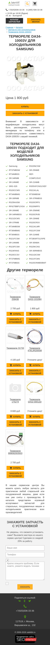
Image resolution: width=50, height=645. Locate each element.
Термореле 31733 (15, 348)
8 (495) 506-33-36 (34, 10)
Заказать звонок (36, 21)
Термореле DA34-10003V (19, 32)
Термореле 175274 (15, 400)
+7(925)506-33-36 (16, 10)
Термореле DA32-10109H (34, 298)
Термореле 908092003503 (15, 452)
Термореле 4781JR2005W (35, 349)
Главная (9, 27)
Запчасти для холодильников (21, 29)
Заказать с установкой (25, 113)
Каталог (19, 27)
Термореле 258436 (15, 298)
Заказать (25, 586)
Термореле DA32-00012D (34, 400)
